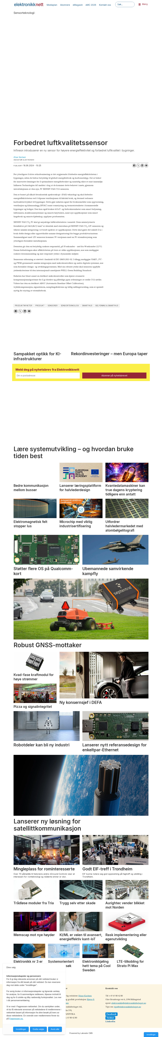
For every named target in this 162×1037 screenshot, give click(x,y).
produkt (39, 306)
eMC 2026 (91, 5)
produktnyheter (23, 306)
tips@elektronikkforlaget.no (127, 1007)
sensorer (52, 306)
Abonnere (65, 5)
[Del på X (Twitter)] (138, 166)
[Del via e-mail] (146, 166)
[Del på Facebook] (134, 166)
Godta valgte (38, 1029)
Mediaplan (52, 5)
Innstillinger (151, 1035)
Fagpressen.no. (16, 1019)
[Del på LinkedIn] (142, 166)
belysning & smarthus (107, 306)
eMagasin (78, 5)
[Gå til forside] (28, 4)
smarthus (87, 306)
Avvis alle (55, 1029)
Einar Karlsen (85, 996)
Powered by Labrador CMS (81, 1033)
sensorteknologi (70, 306)
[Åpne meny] (139, 4)
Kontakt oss (105, 5)
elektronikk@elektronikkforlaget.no (128, 1003)
